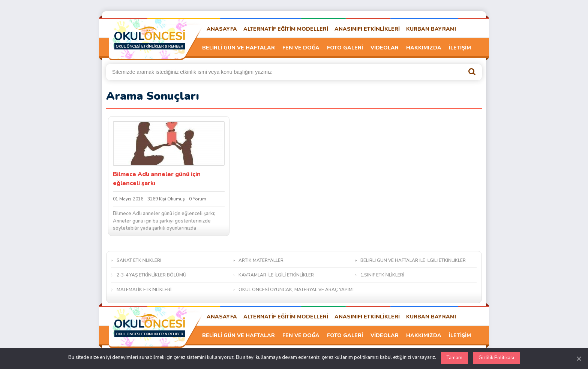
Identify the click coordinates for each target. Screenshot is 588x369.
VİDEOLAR (384, 47)
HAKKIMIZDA (423, 47)
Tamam (454, 357)
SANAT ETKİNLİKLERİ (139, 260)
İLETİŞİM (460, 47)
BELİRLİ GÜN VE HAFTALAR (238, 47)
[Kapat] (578, 358)
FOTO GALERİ (345, 47)
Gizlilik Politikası (496, 357)
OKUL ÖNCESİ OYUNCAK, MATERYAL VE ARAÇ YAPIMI (296, 290)
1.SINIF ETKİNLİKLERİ (382, 275)
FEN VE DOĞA (301, 47)
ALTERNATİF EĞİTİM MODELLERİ (285, 29)
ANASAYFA (222, 29)
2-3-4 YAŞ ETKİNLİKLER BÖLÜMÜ (151, 275)
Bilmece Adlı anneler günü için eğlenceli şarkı (157, 178)
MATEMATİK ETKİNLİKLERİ (144, 290)
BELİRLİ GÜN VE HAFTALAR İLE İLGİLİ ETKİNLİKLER (413, 260)
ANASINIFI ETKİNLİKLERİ (367, 29)
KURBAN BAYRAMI (431, 29)
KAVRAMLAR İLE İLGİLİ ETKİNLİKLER (276, 275)
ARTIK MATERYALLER (261, 260)
